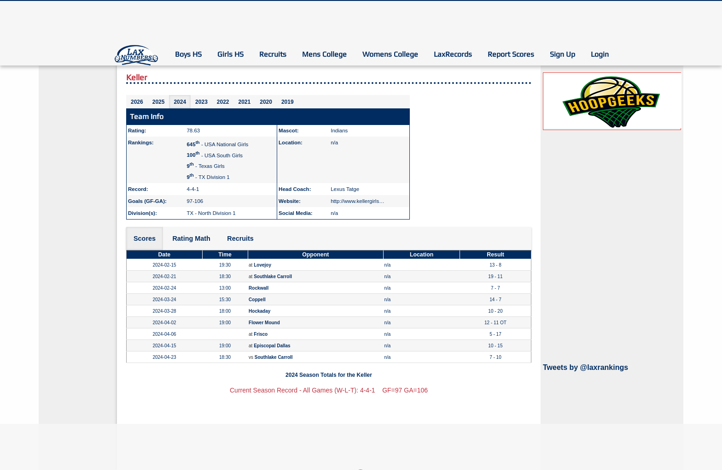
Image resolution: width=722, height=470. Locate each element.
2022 (223, 102)
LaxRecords (453, 54)
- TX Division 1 (207, 177)
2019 (287, 102)
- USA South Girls (214, 155)
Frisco (261, 334)
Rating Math (191, 238)
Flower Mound (264, 322)
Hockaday (259, 311)
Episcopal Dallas (272, 345)
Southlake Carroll (273, 276)
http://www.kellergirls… (357, 201)
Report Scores (511, 54)
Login (600, 54)
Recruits (272, 54)
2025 (158, 102)
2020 (266, 102)
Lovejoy (262, 265)
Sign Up (562, 54)
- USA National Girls (217, 144)
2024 (180, 102)
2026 (137, 102)
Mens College (324, 54)
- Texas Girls (205, 166)
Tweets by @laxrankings (585, 367)
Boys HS (188, 54)
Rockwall (258, 288)
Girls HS (230, 54)
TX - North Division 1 (210, 213)
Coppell (257, 299)
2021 (245, 102)
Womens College (390, 54)
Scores (145, 238)
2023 (201, 102)
